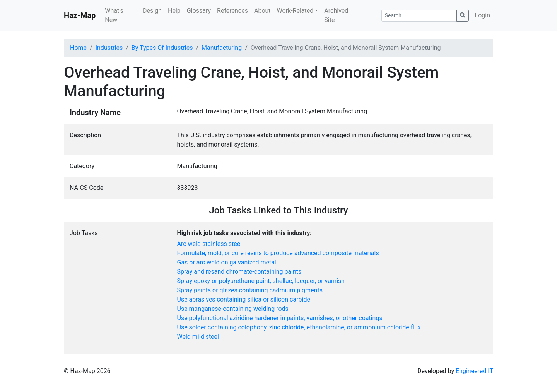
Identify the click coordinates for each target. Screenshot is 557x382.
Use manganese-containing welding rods (233, 308)
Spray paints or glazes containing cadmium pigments (250, 290)
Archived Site (336, 15)
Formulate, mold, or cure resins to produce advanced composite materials (278, 253)
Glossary (199, 10)
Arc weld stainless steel (209, 243)
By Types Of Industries (162, 47)
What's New (114, 15)
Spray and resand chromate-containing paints (239, 271)
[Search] (419, 16)
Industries (109, 47)
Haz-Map (80, 15)
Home (78, 47)
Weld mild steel (198, 336)
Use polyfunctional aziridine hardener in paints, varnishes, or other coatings (280, 318)
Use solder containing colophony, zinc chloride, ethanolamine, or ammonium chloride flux (299, 327)
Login (482, 15)
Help (174, 10)
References (232, 10)
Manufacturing (222, 47)
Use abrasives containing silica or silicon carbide (243, 299)
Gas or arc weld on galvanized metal (226, 262)
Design (152, 10)
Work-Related (295, 10)
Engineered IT (474, 371)
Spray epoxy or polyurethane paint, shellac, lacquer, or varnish (261, 281)
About (262, 10)
